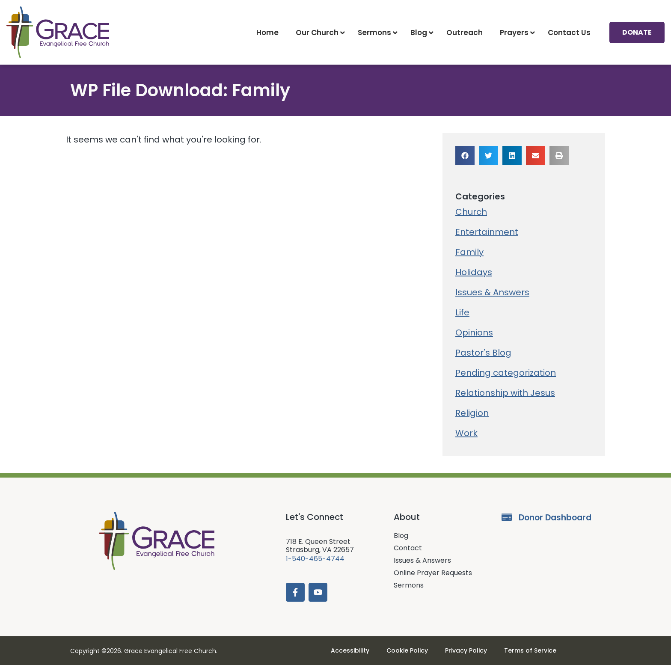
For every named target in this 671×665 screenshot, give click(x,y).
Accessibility (350, 650)
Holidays (473, 272)
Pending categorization (505, 373)
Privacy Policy (466, 650)
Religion (472, 413)
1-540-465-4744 (315, 559)
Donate (637, 32)
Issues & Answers (492, 292)
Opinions (474, 332)
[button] (465, 155)
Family (469, 252)
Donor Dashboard (555, 517)
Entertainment (486, 232)
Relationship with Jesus (505, 393)
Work (466, 433)
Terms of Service (530, 650)
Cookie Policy (407, 650)
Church (471, 212)
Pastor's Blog (483, 353)
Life (462, 312)
